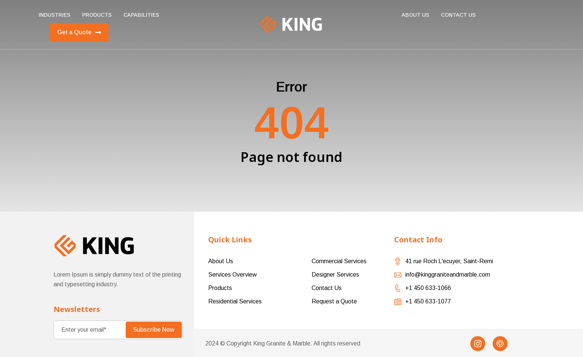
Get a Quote (79, 32)
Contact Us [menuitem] (327, 288)
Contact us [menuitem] (458, 15)
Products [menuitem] (97, 15)
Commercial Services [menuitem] (339, 261)
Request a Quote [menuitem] (334, 301)
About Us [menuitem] (415, 15)
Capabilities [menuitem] (141, 15)
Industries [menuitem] (54, 15)
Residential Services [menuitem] (235, 301)
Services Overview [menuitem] (232, 274)
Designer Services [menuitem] (335, 274)
